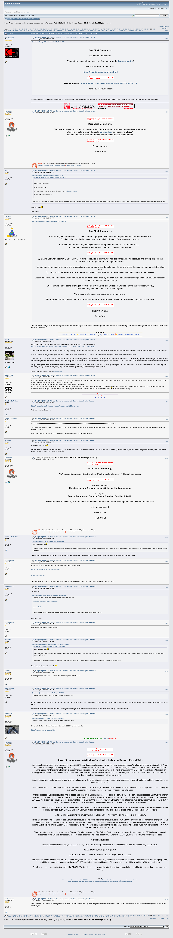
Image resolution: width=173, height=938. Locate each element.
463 (76, 29)
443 (21, 29)
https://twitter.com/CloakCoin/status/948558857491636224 (108, 83)
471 (98, 29)
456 (57, 29)
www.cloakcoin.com (38, 575)
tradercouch (9, 688)
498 (21, 30)
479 (120, 29)
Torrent (31, 15)
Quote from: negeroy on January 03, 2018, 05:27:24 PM (47, 175)
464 (79, 29)
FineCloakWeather (11, 401)
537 (128, 30)
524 (92, 30)
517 (73, 30)
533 (117, 30)
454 (52, 29)
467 (87, 29)
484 (134, 29)
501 (29, 30)
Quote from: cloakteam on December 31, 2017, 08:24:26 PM (49, 221)
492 (5, 30)
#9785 (166, 340)
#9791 (166, 538)
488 (145, 29)
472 (101, 29)
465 (82, 29)
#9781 (166, 38)
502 (32, 30)
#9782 (166, 112)
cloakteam (8, 111)
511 (57, 30)
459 (65, 29)
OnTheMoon (9, 37)
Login (25, 18)
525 (95, 30)
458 (63, 29)
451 (43, 29)
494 (10, 30)
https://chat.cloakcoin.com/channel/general (46, 569)
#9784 (166, 217)
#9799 (166, 743)
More (36, 18)
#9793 (166, 587)
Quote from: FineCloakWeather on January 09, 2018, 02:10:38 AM (50, 644)
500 (26, 30)
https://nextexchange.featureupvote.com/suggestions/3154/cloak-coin (55, 406)
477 (115, 29)
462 (73, 29)
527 (100, 30)
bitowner (8, 440)
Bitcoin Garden (57, 371)
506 (43, 30)
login (22, 12)
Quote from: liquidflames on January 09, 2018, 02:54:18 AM (49, 595)
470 (95, 29)
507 (46, 30)
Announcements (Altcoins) (43, 23)
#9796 (166, 672)
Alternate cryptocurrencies (24, 23)
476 (112, 29)
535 (122, 30)
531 (111, 30)
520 (81, 30)
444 (24, 29)
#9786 (166, 376)
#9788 (166, 419)
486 (139, 29)
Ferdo (7, 170)
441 (16, 29)
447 (32, 29)
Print (166, 30)
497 (18, 30)
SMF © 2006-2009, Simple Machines (94, 934)
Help (14, 18)
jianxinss (8, 671)
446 (30, 29)
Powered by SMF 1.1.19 (75, 934)
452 (46, 29)
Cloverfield (9, 375)
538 (130, 30)
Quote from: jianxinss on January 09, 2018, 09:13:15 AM (48, 693)
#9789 (166, 441)
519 (78, 30)
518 (76, 30)
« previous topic (163, 26)
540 (136, 30)
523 (89, 30)
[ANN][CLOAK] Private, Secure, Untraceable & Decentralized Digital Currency (82, 23)
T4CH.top (106, 738)
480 (123, 29)
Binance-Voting (125, 61)
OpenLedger (106, 132)
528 (103, 30)
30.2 (27, 15)
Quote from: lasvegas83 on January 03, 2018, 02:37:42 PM (48, 42)
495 (13, 30)
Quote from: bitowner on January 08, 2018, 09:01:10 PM (48, 541)
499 (24, 30)
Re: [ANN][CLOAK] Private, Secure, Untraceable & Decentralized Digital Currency (65, 401)
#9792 (166, 561)
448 (35, 29)
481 (125, 29)
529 (106, 30)
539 (133, 30)
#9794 (166, 623)
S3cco (7, 339)
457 (60, 29)
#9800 (166, 899)
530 (109, 30)
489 (147, 29)
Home (9, 18)
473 (103, 29)
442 (19, 29)
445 (27, 29)
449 (38, 29)
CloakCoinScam (11, 418)
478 (117, 29)
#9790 (166, 458)
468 (90, 29)
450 (41, 29)
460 (68, 29)
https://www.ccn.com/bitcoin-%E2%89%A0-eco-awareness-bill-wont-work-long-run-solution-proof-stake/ (100, 881)
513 (62, 30)
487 (142, 29)
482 (128, 29)
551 (140, 30)
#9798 (166, 714)
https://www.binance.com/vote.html (100, 72)
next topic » (165, 28)
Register (31, 18)
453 (49, 29)
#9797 (166, 689)
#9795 (166, 640)
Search (19, 18)
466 (84, 29)
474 (106, 29)
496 (16, 30)
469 (93, 29)
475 (109, 29)
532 (114, 30)
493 (7, 30)
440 (13, 29)
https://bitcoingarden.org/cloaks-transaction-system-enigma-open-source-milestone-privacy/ (63, 346)
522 (87, 30)
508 (48, 30)
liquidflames (9, 560)
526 (98, 30)
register (28, 12)
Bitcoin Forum (8, 23)
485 (136, 29)
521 (84, 30)
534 (119, 30)
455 (54, 29)
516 (70, 30)
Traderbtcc (9, 216)
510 (54, 30)
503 (35, 30)
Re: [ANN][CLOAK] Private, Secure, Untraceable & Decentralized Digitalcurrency (65, 37)
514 (65, 30)
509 (51, 30)
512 (59, 30)
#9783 (166, 171)
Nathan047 (9, 713)
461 (71, 29)
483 (131, 29)
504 (37, 30)
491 (154, 29)
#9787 (166, 402)
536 (125, 30)
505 (40, 30)
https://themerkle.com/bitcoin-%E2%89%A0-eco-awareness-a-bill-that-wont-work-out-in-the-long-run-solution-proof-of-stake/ (100, 880)
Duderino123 (9, 586)
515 (68, 30)
